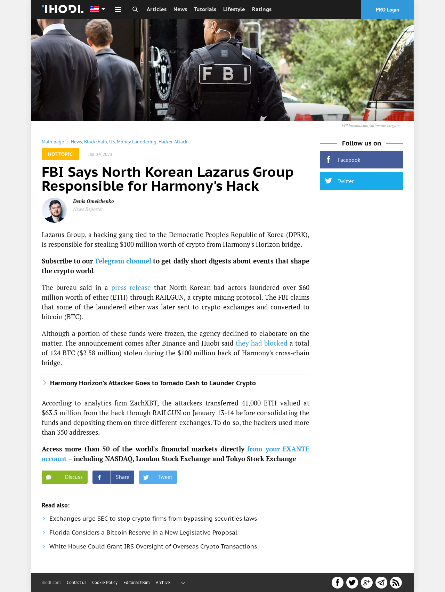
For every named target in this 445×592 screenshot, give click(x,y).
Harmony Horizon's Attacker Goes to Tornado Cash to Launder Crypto (153, 383)
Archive (163, 582)
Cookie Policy (105, 582)
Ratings (262, 9)
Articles (157, 9)
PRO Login (387, 9)
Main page (53, 142)
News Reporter (88, 209)
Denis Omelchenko (93, 201)
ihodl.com (51, 582)
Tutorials (205, 9)
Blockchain (95, 142)
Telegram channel (123, 260)
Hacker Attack (173, 142)
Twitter (339, 180)
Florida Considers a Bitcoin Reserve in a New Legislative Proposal (143, 532)
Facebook (343, 159)
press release (131, 287)
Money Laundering (136, 142)
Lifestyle (234, 9)
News (180, 9)
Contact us (76, 582)
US (112, 142)
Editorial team (136, 582)
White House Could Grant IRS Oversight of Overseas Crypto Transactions (153, 546)
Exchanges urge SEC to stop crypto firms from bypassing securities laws (153, 518)
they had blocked (262, 343)
